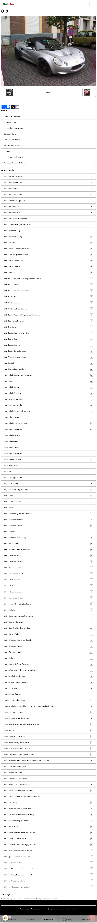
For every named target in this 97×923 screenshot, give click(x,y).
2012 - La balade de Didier (48, 399)
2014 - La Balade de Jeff (48, 501)
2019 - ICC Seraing (48, 802)
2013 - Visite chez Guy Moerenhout (48, 489)
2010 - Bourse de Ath (48, 206)
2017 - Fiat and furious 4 (48, 694)
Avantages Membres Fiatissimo (15, 163)
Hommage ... (8, 151)
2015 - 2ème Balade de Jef (48, 573)
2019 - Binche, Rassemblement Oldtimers (48, 790)
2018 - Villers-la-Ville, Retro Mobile (48, 748)
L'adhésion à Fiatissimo (12, 140)
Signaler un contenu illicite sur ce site (63, 909)
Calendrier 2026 (10, 122)
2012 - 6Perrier (48, 381)
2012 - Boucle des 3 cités (48, 429)
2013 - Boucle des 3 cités (48, 453)
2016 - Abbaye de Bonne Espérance (48, 664)
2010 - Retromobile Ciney (48, 236)
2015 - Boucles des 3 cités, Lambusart (48, 603)
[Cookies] (5, 918)
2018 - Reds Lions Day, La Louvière (48, 742)
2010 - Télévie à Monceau (48, 260)
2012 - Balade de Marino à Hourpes (48, 411)
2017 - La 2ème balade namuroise (48, 682)
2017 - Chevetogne (48, 688)
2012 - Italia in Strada (48, 417)
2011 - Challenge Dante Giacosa (48, 308)
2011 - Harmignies (48, 327)
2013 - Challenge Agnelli (48, 477)
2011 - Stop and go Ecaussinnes (48, 369)
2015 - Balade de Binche (48, 555)
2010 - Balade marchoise (48, 182)
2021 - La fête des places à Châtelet (48, 886)
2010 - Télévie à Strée (48, 266)
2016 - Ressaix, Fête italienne (48, 622)
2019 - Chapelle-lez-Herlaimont (48, 778)
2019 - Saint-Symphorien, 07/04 (48, 766)
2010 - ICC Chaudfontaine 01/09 (48, 218)
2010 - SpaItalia (48, 242)
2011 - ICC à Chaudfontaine (48, 321)
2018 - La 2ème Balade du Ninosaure (48, 718)
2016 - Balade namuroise (48, 646)
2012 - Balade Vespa (48, 441)
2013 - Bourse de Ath (48, 447)
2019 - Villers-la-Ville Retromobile (48, 784)
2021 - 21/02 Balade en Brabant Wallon (48, 850)
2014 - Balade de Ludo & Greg (48, 537)
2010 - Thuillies (48, 272)
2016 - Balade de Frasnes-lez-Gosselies (48, 640)
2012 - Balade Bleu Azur (48, 393)
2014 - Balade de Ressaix (48, 525)
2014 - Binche (48, 507)
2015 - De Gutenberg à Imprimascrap (48, 549)
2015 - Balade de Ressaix (48, 561)
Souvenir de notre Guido (13, 146)
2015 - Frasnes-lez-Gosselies (48, 597)
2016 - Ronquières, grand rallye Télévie (48, 616)
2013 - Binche (48, 471)
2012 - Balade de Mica (48, 435)
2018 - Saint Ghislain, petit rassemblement (48, 754)
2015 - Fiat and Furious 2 (48, 567)
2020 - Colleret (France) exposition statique (48, 814)
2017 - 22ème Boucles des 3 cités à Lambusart (48, 670)
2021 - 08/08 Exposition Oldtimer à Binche (48, 868)
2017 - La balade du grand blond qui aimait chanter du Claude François (48, 706)
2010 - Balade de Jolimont (48, 194)
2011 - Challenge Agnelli (48, 302)
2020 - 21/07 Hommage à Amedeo (48, 820)
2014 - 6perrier (48, 531)
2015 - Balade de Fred (48, 579)
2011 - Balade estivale (48, 284)
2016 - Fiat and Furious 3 (48, 634)
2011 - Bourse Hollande (48, 339)
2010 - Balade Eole (48, 188)
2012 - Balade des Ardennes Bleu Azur (48, 375)
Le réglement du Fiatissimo (13, 157)
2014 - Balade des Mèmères (48, 519)
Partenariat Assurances (12, 117)
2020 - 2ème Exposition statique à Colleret (48, 832)
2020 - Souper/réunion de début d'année (48, 808)
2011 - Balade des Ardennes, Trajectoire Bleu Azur (48, 278)
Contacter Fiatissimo (11, 134)
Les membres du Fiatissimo (13, 128)
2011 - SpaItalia (48, 363)
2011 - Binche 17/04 (48, 296)
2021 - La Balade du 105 (48, 862)
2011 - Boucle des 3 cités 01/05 (48, 351)
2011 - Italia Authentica (48, 345)
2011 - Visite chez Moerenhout (48, 357)
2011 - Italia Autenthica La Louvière (48, 333)
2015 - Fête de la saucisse (48, 591)
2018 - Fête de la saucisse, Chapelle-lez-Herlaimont (48, 724)
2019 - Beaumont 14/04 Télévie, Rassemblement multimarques (48, 760)
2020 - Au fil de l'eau (48, 826)
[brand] (8, 4)
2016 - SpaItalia (48, 658)
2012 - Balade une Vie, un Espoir (48, 423)
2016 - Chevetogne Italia (48, 652)
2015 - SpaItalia (48, 610)
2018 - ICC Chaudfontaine (48, 712)
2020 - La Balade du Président (48, 838)
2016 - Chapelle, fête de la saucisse (48, 628)
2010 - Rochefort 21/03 (48, 230)
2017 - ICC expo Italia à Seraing (48, 700)
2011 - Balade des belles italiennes (48, 290)
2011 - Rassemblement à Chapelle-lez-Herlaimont (48, 314)
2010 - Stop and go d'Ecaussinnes (48, 254)
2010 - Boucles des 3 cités (48, 176)
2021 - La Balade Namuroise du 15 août (48, 874)
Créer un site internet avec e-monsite (33, 909)
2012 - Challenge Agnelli (48, 405)
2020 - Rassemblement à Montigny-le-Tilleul (48, 844)
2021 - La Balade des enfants (48, 880)
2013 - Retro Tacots (48, 465)
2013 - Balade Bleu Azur (48, 459)
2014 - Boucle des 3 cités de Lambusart (48, 513)
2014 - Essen (48, 495)
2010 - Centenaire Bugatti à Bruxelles (48, 224)
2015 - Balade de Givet (48, 585)
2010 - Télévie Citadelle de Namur (48, 248)
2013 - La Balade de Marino (48, 483)
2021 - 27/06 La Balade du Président (48, 856)
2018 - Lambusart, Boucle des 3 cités (48, 736)
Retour (48, 92)
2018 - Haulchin (48, 730)
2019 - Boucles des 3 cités (48, 772)
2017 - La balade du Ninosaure (48, 676)
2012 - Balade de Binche (48, 387)
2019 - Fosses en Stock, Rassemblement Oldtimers (48, 796)
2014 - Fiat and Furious (48, 543)
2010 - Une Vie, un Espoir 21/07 (48, 200)
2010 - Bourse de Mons (48, 212)
